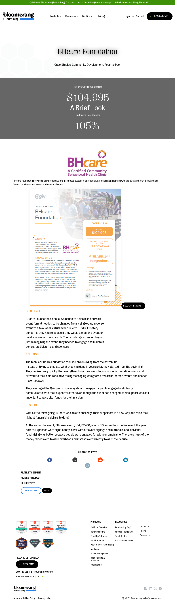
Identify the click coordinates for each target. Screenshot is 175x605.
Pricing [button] (101, 16)
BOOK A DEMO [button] (161, 16)
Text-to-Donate (97, 540)
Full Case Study (132, 305)
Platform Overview (99, 527)
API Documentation (124, 540)
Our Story (144, 526)
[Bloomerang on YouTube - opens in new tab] (160, 589)
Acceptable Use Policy (24, 598)
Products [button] (54, 16)
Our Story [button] (87, 16)
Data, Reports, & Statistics (98, 559)
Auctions (95, 549)
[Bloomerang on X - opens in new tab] (155, 589)
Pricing (143, 531)
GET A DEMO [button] (28, 564)
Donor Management (100, 553)
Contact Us (145, 535)
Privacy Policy (45, 598)
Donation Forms (98, 532)
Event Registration (99, 536)
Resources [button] (70, 16)
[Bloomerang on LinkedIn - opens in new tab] (150, 589)
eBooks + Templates (124, 532)
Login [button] (127, 16)
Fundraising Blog (123, 527)
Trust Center (121, 536)
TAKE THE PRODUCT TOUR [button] (28, 576)
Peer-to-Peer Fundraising (102, 544)
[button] (140, 16)
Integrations (96, 565)
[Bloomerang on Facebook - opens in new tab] (145, 589)
